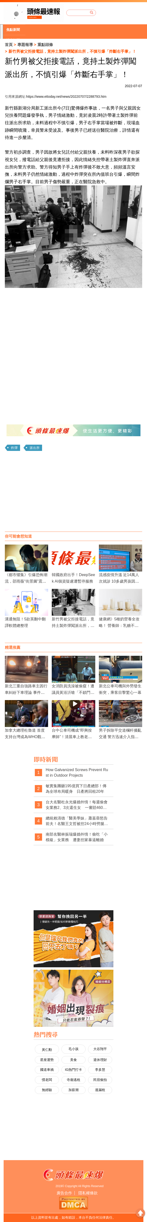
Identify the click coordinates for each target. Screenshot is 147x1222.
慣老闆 (47, 1080)
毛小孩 (73, 1049)
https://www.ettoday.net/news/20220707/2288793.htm (66, 96)
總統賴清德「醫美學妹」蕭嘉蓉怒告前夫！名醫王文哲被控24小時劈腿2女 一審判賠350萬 (77, 821)
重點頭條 (45, 45)
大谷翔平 (100, 1049)
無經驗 (47, 1090)
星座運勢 (47, 1060)
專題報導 (25, 45)
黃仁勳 (47, 1050)
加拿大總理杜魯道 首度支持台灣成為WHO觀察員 (25, 736)
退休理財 (100, 1060)
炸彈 (14, 448)
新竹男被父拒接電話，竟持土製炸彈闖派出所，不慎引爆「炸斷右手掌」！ (73, 625)
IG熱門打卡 (73, 1070)
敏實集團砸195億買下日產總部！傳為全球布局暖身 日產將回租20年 (76, 789)
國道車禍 (47, 1070)
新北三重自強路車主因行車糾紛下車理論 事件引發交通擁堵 (26, 692)
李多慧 (100, 1070)
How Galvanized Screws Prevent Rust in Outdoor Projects (77, 773)
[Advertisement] (73, 493)
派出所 (34, 448)
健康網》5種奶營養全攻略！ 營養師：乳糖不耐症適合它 (119, 625)
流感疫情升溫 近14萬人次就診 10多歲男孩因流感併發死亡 (119, 581)
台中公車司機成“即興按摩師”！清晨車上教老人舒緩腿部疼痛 (72, 736)
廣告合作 (64, 1193)
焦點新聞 (13, 30)
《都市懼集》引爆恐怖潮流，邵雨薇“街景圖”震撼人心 (26, 581)
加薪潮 (73, 1090)
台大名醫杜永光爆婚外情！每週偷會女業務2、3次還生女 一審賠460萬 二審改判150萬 (78, 805)
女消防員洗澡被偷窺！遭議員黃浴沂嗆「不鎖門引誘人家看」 (73, 692)
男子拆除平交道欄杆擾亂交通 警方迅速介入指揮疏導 (120, 736)
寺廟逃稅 (73, 1080)
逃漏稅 (100, 1090)
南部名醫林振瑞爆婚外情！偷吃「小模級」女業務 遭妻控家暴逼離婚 (77, 837)
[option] (14, 29)
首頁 (9, 45)
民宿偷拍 (100, 1080)
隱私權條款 (88, 1193)
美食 (73, 1060)
